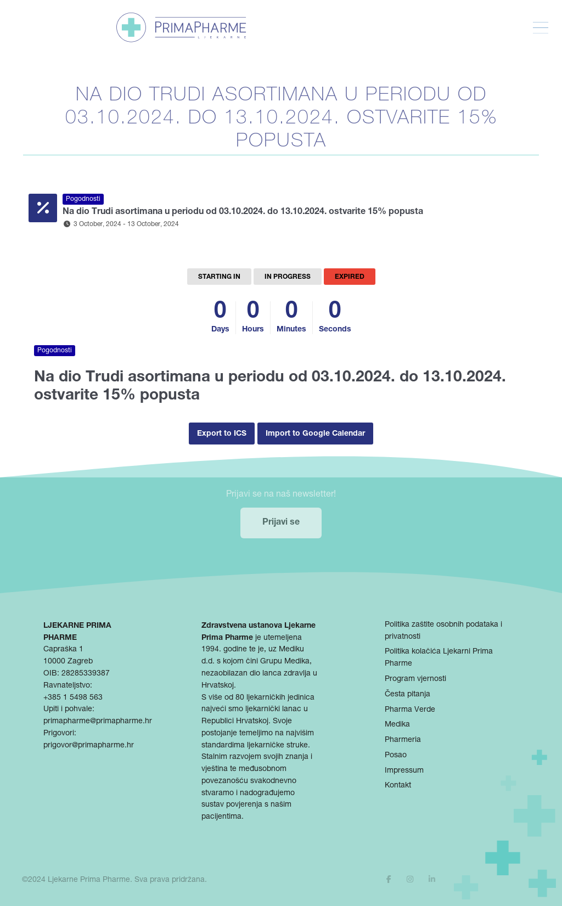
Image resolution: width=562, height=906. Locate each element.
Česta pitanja (407, 695)
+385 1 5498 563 (73, 698)
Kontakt (398, 786)
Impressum (404, 771)
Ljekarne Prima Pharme (89, 880)
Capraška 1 (63, 650)
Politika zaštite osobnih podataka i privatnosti (443, 631)
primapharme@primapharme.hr (97, 721)
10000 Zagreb (68, 662)
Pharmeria (403, 740)
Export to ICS (221, 434)
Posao (396, 755)
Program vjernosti (415, 679)
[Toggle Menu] (540, 28)
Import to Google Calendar (315, 434)
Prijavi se (281, 523)
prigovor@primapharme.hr (88, 746)
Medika (397, 725)
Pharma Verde (410, 710)
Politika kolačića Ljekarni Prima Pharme (439, 658)
